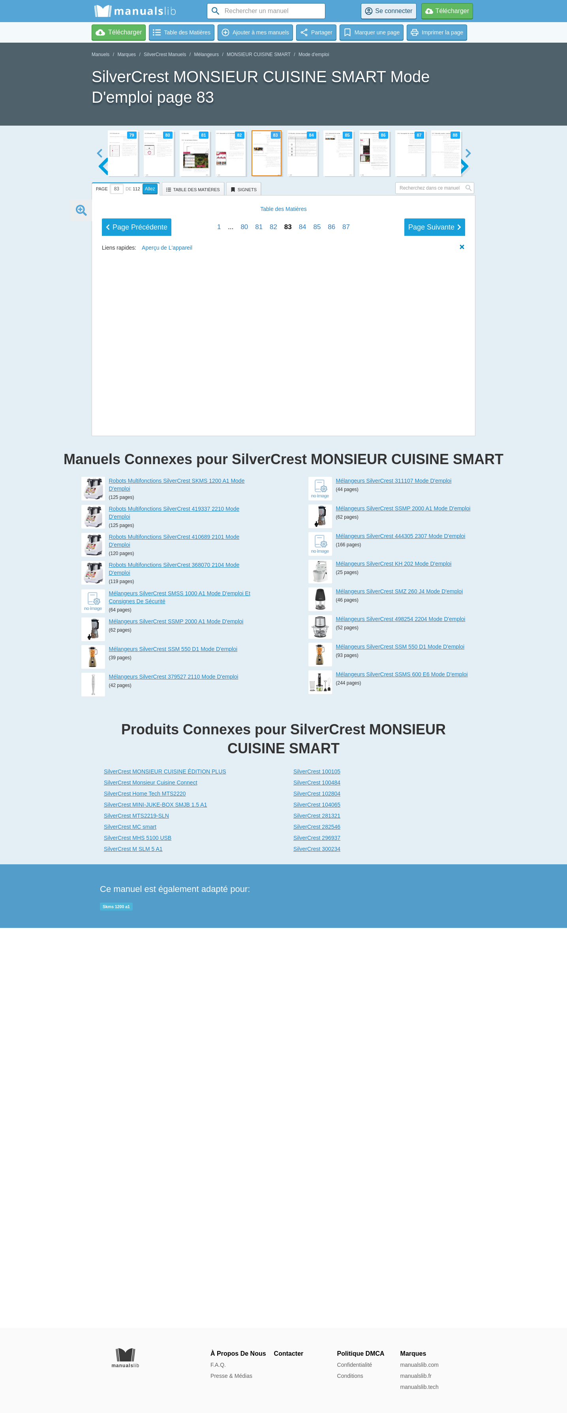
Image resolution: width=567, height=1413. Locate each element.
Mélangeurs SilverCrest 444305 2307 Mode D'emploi (401, 936)
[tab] (127, 187)
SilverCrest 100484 (316, 1182)
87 (346, 769)
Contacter (289, 1353)
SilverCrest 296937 (316, 1237)
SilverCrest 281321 (316, 1215)
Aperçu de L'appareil (167, 790)
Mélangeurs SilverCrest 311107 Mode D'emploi (394, 880)
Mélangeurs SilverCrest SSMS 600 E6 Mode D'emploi (402, 1074)
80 (244, 769)
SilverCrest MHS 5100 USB (137, 1237)
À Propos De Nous (238, 1353)
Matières (283, 751)
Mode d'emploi (314, 54)
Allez (150, 189)
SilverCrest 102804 (316, 1193)
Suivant (434, 769)
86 (331, 769)
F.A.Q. (218, 1365)
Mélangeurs (206, 54)
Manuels (100, 54)
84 (302, 769)
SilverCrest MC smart (130, 1226)
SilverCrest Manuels (165, 54)
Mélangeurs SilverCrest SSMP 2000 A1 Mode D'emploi (176, 1021)
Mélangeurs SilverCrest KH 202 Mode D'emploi (394, 963)
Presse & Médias (231, 1376)
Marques (126, 54)
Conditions (350, 1376)
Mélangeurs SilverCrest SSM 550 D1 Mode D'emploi (173, 1049)
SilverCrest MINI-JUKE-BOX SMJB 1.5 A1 (155, 1204)
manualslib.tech (419, 1387)
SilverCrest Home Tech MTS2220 (145, 1193)
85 (317, 769)
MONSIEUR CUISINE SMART (259, 54)
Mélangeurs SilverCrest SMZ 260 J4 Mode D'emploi (399, 991)
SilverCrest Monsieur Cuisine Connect (150, 1182)
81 (259, 769)
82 (273, 769)
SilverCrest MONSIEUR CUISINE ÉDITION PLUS (165, 1171)
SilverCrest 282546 (316, 1226)
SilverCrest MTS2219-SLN (136, 1215)
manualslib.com (419, 1365)
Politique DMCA (361, 1353)
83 (288, 769)
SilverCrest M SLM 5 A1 (133, 1249)
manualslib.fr (416, 1376)
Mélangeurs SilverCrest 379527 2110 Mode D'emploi (173, 1076)
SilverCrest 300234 (316, 1249)
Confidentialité (354, 1365)
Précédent (136, 769)
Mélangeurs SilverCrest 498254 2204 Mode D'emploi (401, 1019)
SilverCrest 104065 (316, 1204)
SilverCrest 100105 (316, 1171)
